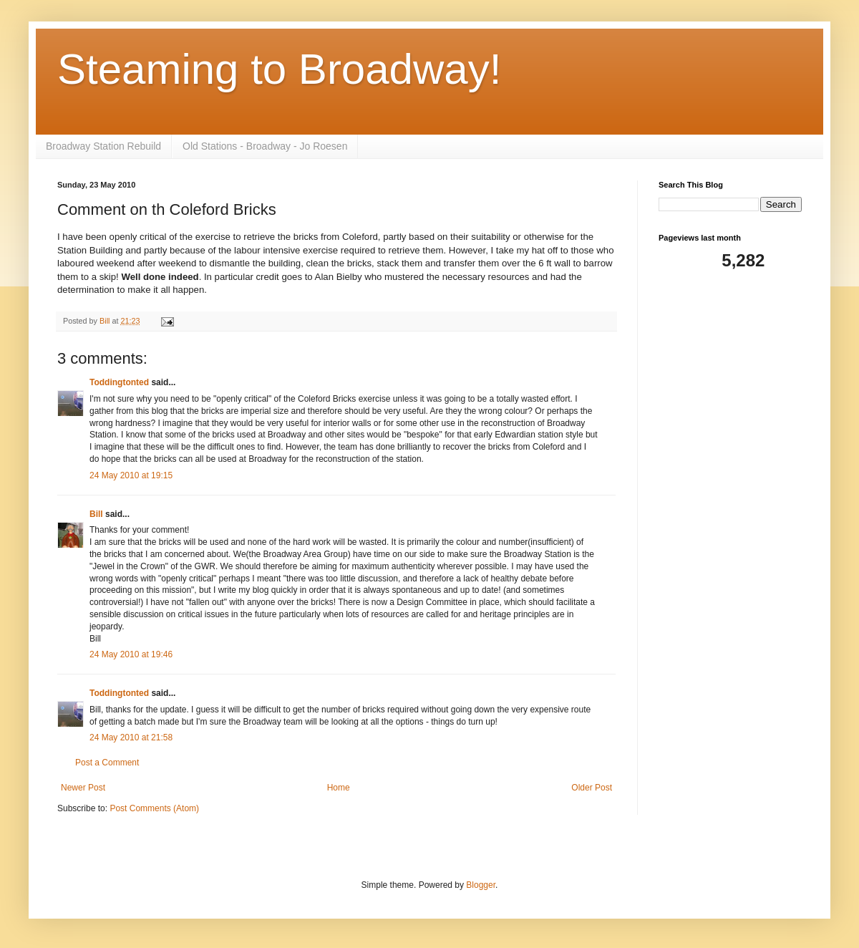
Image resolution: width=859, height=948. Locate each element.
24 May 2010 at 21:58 (131, 737)
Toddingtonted (119, 382)
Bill (96, 514)
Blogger (480, 885)
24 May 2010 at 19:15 (131, 475)
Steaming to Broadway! (279, 69)
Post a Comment (107, 763)
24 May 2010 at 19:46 (131, 654)
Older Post (591, 788)
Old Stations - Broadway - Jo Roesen (265, 146)
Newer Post (83, 788)
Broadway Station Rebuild (103, 146)
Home (338, 788)
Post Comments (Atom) (154, 808)
